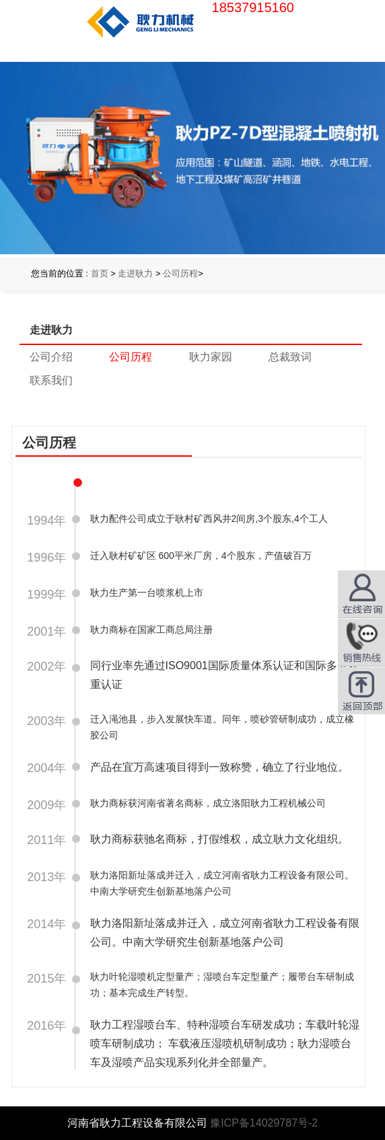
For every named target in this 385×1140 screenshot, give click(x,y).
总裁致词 (290, 357)
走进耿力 (135, 273)
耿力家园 (210, 357)
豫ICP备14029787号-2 (264, 1123)
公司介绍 (51, 357)
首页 (99, 273)
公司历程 (180, 273)
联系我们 (51, 380)
